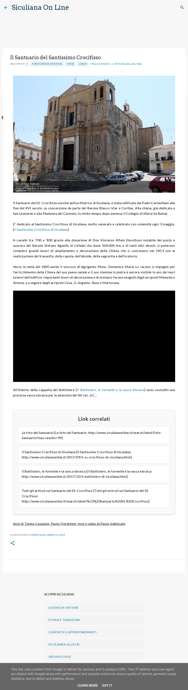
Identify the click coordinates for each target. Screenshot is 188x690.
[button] (12, 543)
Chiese (70, 64)
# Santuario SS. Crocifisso (47, 64)
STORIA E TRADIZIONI (64, 620)
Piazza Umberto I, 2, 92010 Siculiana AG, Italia (117, 63)
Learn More (87, 686)
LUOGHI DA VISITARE (63, 607)
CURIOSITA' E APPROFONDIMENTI (72, 632)
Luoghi (83, 64)
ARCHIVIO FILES (59, 656)
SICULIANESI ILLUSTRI (64, 644)
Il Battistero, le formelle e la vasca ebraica (110, 390)
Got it (107, 686)
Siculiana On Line (40, 7)
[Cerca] (74, 7)
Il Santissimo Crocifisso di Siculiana (41, 229)
